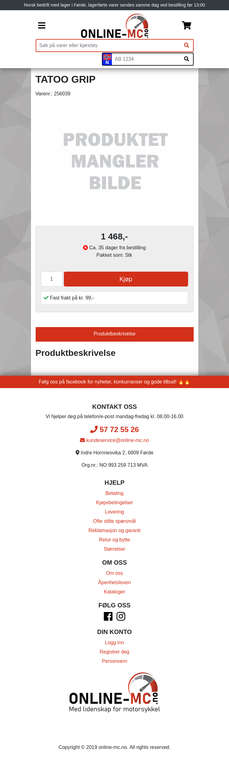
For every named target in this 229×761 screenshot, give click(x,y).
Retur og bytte (114, 539)
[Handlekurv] (186, 26)
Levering (114, 511)
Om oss (114, 573)
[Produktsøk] (108, 45)
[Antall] (52, 279)
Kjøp (125, 279)
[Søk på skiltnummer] (186, 59)
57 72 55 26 (114, 429)
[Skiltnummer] (146, 59)
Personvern (114, 661)
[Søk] (186, 45)
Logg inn (114, 642)
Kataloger (114, 591)
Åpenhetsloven (114, 582)
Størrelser (114, 549)
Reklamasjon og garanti (114, 530)
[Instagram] (121, 618)
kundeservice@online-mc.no (114, 440)
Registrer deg (114, 651)
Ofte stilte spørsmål (114, 521)
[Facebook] (108, 618)
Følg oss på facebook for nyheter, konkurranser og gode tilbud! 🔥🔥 (114, 381)
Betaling (115, 493)
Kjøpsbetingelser (114, 502)
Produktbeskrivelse (114, 333)
